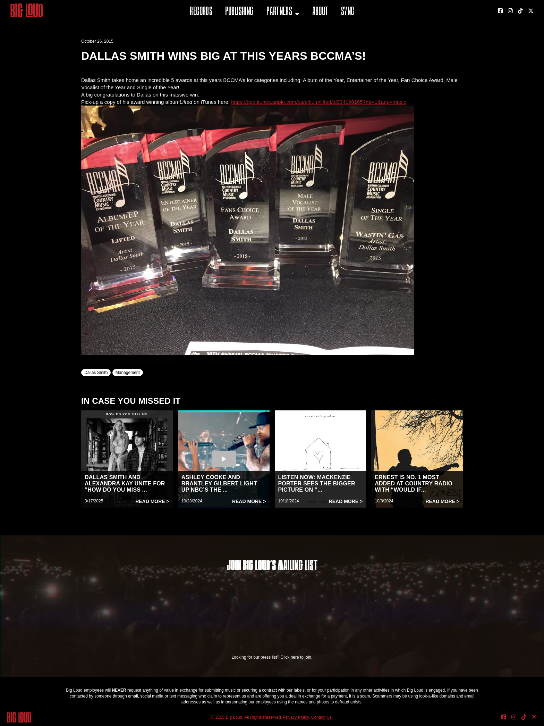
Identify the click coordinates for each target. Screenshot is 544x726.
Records (201, 12)
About (320, 12)
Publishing (239, 12)
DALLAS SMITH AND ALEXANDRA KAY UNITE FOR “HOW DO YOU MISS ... (125, 483)
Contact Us (321, 717)
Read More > (152, 501)
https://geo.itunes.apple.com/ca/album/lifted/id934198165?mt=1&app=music (318, 102)
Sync (347, 12)
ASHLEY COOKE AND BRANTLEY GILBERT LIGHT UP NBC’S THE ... (219, 483)
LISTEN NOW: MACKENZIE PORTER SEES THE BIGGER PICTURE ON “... (316, 483)
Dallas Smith (96, 372)
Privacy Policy (296, 717)
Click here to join (295, 657)
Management (128, 372)
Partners (279, 12)
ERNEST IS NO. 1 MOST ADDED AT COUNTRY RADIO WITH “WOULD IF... (413, 483)
